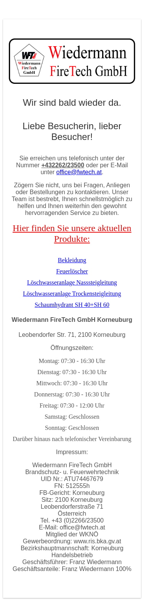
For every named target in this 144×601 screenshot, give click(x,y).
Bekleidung (72, 260)
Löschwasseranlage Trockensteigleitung (72, 293)
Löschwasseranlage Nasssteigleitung (72, 282)
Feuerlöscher (72, 271)
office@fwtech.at (79, 172)
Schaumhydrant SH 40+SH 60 (72, 304)
